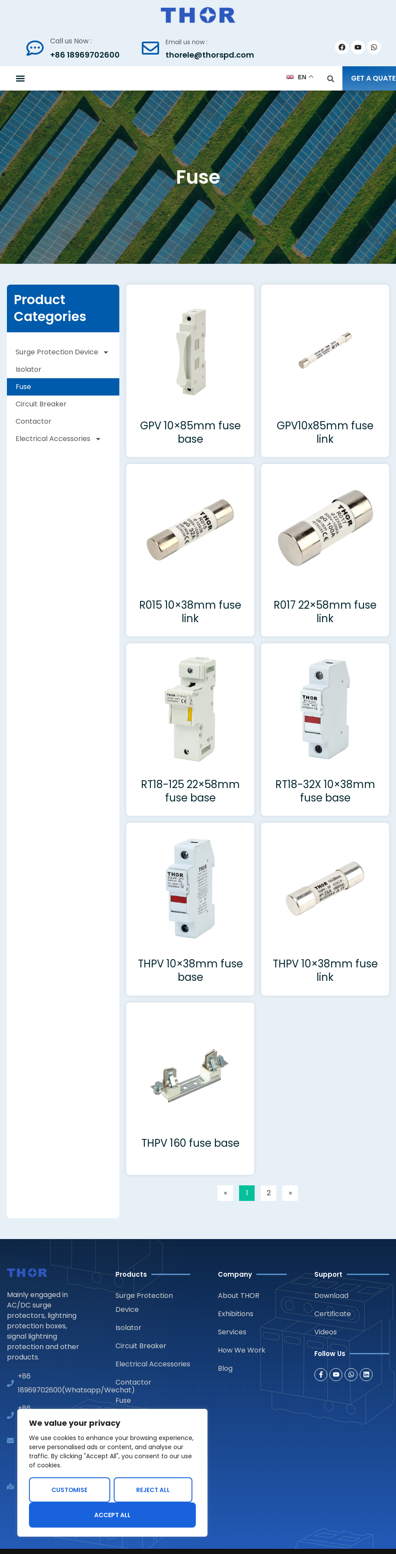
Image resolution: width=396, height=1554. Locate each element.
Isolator (29, 369)
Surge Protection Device (62, 352)
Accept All (112, 1515)
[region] (112, 1473)
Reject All (153, 1490)
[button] (20, 78)
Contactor (33, 421)
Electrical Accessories (59, 439)
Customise (69, 1490)
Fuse (23, 387)
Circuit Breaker (41, 404)
